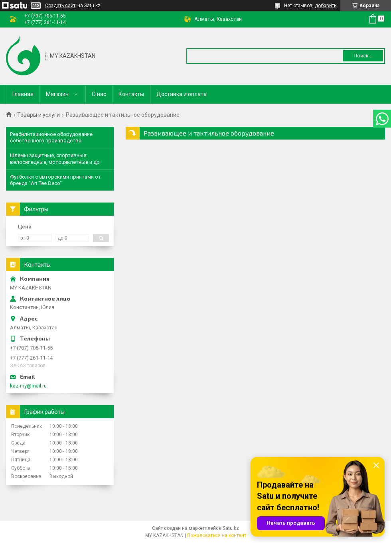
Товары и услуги (38, 115)
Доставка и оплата (181, 94)
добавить (325, 5)
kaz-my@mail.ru (28, 386)
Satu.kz (231, 528)
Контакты (131, 94)
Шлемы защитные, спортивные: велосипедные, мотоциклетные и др (55, 158)
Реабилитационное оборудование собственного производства (51, 137)
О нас (99, 94)
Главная (23, 94)
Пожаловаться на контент (216, 535)
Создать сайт (60, 5)
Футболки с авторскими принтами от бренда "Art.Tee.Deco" (55, 180)
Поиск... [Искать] (363, 56)
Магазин (57, 94)
